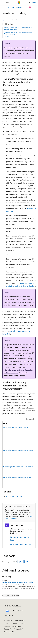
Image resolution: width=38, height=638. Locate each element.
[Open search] (29, 3)
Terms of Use (8, 629)
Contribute (14, 623)
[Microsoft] (19, 2)
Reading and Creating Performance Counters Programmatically (18, 33)
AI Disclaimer (8, 620)
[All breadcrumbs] (4, 7)
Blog (5, 623)
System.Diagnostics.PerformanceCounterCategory (18, 450)
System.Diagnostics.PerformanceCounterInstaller (18, 467)
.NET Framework (17, 7)
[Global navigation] (2, 3)
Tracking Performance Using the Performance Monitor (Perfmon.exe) (18, 28)
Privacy (22, 623)
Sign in (34, 3)
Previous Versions (20, 620)
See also (6, 37)
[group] (19, 454)
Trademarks (18, 629)
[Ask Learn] (30, 7)
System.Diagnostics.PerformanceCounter (16, 427)
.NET (8, 7)
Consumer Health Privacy (12, 626)
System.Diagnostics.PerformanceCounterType (17, 477)
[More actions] (34, 7)
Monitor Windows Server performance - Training (17, 582)
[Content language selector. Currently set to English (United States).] (13, 606)
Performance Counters (14, 496)
